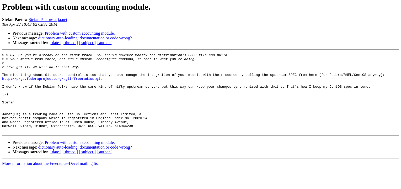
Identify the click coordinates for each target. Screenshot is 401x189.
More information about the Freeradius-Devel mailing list (50, 179)
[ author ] (105, 42)
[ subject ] (87, 42)
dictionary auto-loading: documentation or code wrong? (85, 38)
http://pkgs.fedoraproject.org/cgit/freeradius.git (52, 84)
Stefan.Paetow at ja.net (48, 19)
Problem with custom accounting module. (80, 33)
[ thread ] (70, 42)
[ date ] (55, 42)
